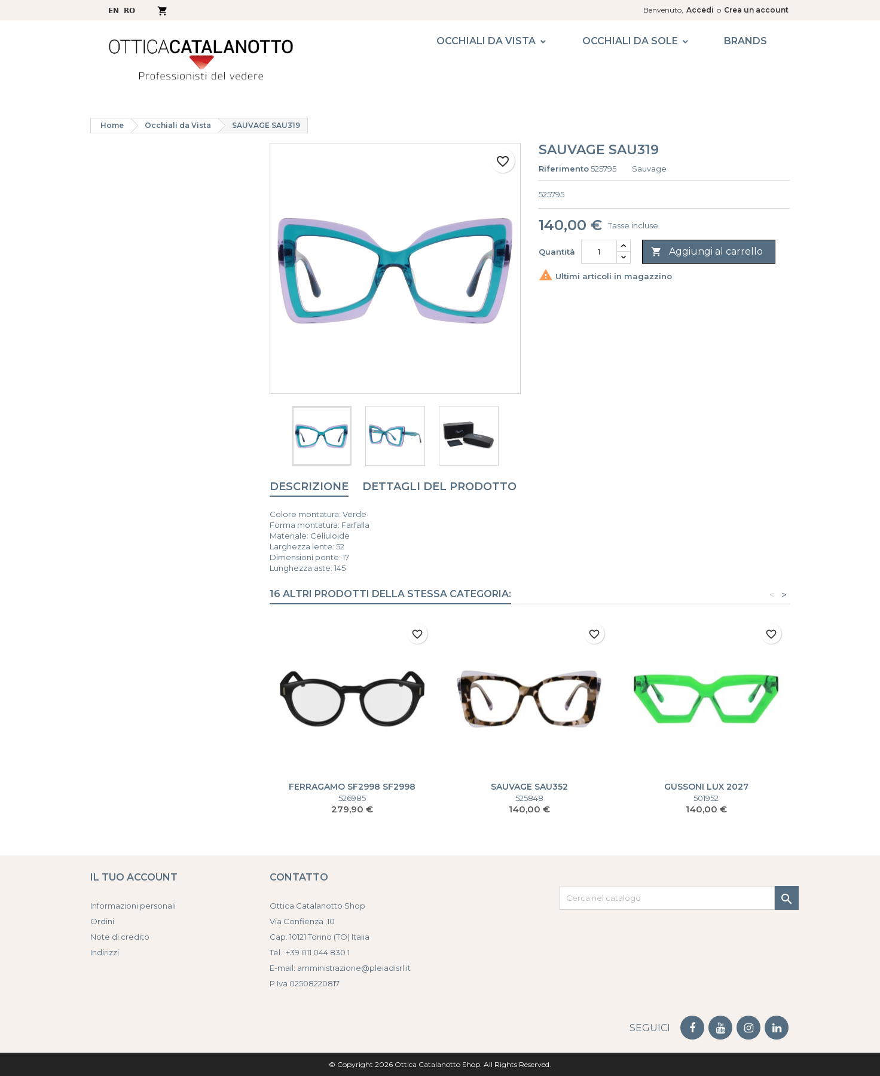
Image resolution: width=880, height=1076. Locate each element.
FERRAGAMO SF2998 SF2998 (352, 786)
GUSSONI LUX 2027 (706, 786)
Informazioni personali (133, 905)
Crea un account (756, 9)
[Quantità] (599, 252)
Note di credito (119, 936)
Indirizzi (104, 952)
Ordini (102, 921)
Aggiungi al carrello (707, 252)
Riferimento (564, 168)
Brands (745, 41)
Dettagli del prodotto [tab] (439, 486)
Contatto (299, 877)
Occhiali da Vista (486, 41)
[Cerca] (667, 898)
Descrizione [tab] (309, 486)
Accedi (700, 9)
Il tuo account (134, 877)
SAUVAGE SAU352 (529, 786)
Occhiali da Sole (630, 41)
